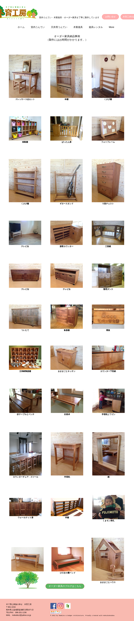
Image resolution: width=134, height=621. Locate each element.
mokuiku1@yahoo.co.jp (21, 615)
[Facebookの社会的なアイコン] (53, 606)
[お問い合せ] (110, 16)
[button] (39, 27)
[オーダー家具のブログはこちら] (64, 586)
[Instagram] (60, 606)
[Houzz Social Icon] (68, 606)
